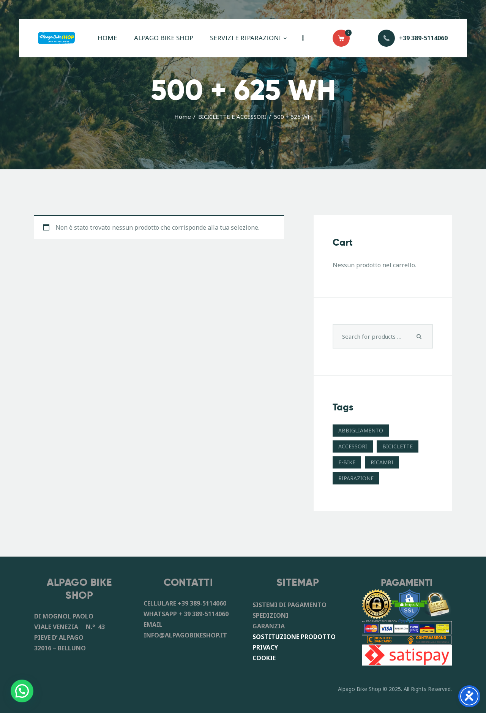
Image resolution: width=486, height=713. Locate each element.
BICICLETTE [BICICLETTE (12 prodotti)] (397, 446)
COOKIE (264, 658)
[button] (22, 691)
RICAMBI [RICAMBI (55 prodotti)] (382, 462)
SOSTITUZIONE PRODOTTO (294, 637)
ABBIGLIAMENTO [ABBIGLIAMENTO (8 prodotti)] (360, 430)
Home (182, 116)
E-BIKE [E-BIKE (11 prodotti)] (346, 462)
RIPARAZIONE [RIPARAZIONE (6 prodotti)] (356, 478)
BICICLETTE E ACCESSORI (232, 116)
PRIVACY (265, 647)
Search (419, 336)
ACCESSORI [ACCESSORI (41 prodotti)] (352, 446)
